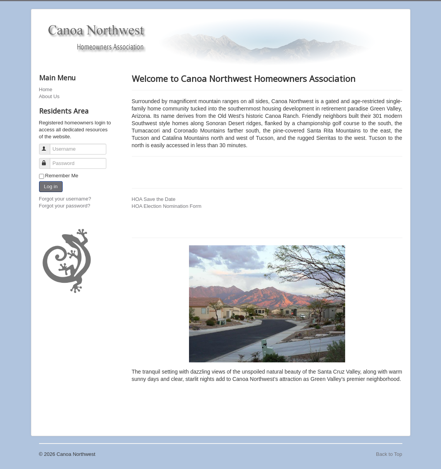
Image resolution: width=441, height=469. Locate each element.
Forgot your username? (65, 199)
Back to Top (389, 454)
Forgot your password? (64, 206)
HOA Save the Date (153, 199)
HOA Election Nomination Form (167, 206)
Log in (51, 186)
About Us (49, 96)
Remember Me (61, 175)
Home (46, 89)
